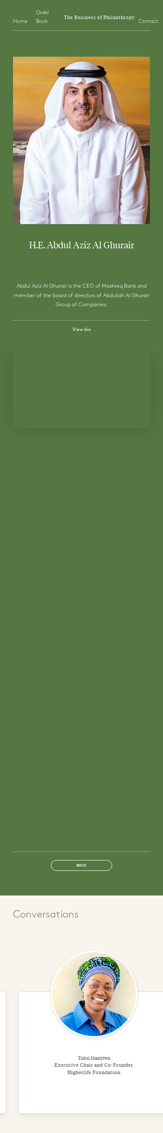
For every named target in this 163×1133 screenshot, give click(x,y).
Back (81, 865)
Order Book (42, 17)
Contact (148, 21)
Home (20, 21)
